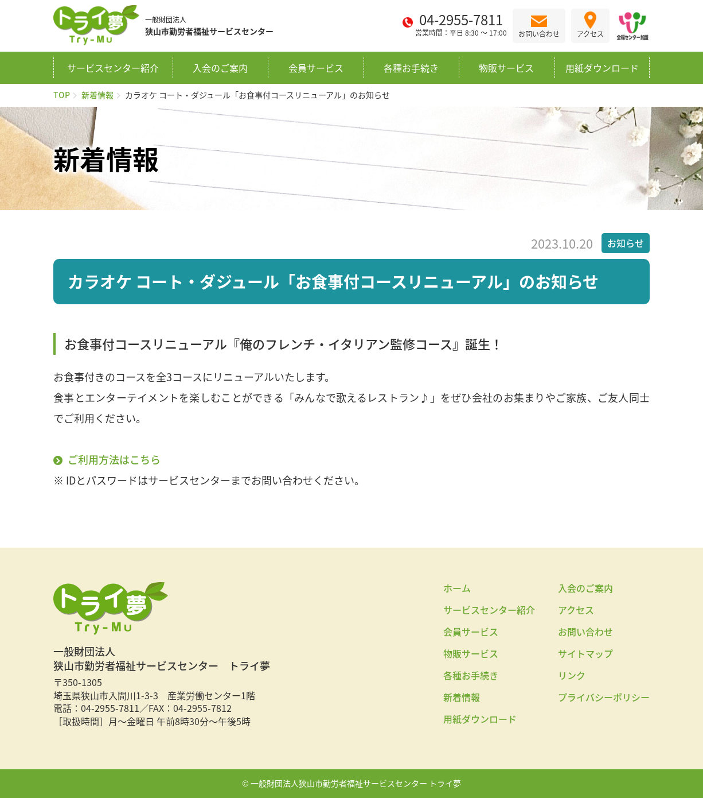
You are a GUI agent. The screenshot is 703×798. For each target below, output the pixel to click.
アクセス (576, 610)
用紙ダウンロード (602, 68)
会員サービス (315, 68)
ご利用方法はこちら (114, 459)
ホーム (457, 588)
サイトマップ (585, 653)
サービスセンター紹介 (113, 68)
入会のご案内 (220, 68)
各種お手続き (411, 68)
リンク (571, 675)
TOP (61, 94)
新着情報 (97, 94)
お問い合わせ (585, 631)
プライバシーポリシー (604, 697)
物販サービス (506, 68)
